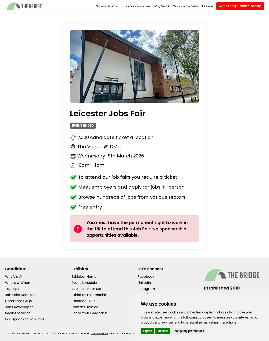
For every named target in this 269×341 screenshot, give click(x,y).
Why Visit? (161, 6)
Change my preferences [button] (188, 331)
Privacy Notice (99, 333)
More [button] (207, 6)
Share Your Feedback (89, 313)
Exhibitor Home (83, 276)
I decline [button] (162, 331)
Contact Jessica (84, 307)
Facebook (146, 276)
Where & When (108, 6)
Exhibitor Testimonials (89, 294)
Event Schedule (84, 282)
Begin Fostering (17, 313)
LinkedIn (144, 282)
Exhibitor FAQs (83, 301)
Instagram (146, 288)
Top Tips (12, 288)
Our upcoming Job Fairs (24, 319)
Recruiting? (240, 6)
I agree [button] (147, 331)
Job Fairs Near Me (136, 6)
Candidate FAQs (185, 6)
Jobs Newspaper (19, 307)
